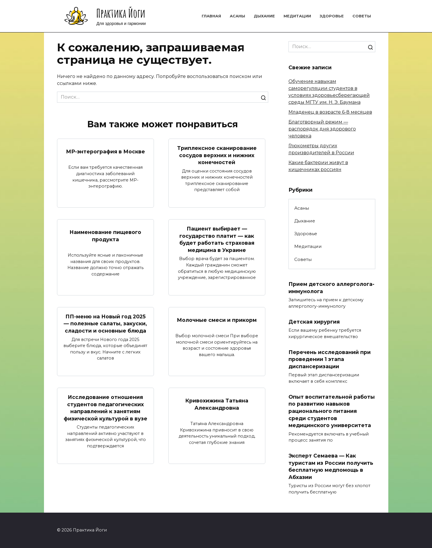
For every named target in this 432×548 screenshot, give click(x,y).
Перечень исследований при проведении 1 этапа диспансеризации (329, 359)
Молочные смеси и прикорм (217, 320)
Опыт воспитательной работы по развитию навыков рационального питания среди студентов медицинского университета (331, 410)
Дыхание (264, 16)
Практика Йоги (120, 13)
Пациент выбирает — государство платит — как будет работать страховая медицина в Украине (216, 239)
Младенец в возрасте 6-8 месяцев (330, 112)
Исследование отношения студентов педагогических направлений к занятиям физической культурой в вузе (105, 408)
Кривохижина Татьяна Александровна (216, 404)
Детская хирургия (314, 321)
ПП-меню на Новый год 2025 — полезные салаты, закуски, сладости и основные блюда (105, 323)
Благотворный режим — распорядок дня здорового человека (322, 129)
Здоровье (332, 16)
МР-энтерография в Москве (105, 151)
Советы (361, 16)
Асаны (237, 16)
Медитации (297, 16)
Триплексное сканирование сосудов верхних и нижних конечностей (217, 155)
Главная (211, 16)
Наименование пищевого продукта (105, 235)
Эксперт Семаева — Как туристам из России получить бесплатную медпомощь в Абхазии (330, 466)
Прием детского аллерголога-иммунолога (331, 287)
